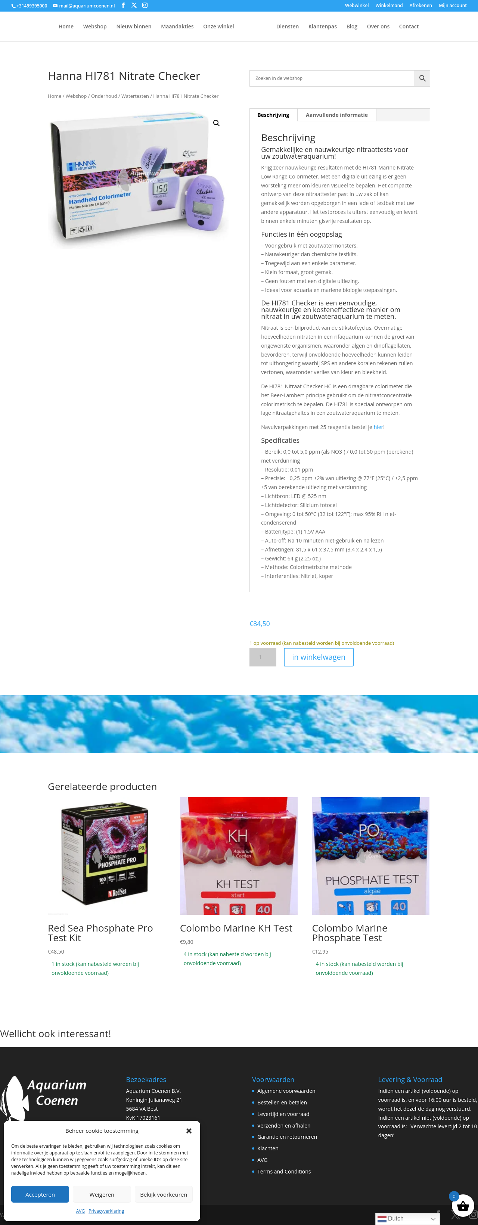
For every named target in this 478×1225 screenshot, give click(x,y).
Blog (370, 27)
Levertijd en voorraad (283, 1113)
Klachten (268, 1148)
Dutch (391, 1219)
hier (379, 426)
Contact (427, 27)
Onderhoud (104, 96)
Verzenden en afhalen (284, 1125)
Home (47, 27)
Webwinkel (357, 6)
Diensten (306, 27)
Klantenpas (341, 27)
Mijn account (453, 6)
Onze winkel (199, 27)
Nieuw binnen (115, 27)
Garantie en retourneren (287, 1136)
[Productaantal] (262, 657)
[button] (189, 1131)
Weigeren (102, 1194)
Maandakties (158, 27)
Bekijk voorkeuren (163, 1194)
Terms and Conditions (284, 1171)
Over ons (397, 27)
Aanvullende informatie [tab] (337, 114)
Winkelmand (389, 6)
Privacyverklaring (106, 1211)
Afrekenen (421, 6)
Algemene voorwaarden (286, 1090)
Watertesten (135, 96)
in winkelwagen (318, 657)
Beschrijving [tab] (273, 114)
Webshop (76, 27)
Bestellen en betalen (282, 1102)
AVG (80, 1211)
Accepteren (40, 1194)
